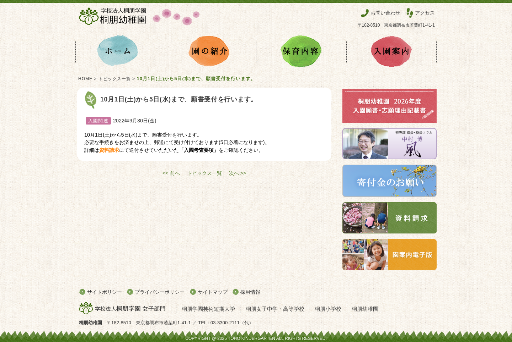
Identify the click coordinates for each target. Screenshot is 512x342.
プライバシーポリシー (160, 292)
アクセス (425, 13)
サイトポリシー (104, 292)
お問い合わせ (385, 13)
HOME (85, 78)
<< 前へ (171, 173)
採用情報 (250, 292)
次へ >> (237, 173)
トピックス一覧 (114, 78)
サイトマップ (213, 292)
